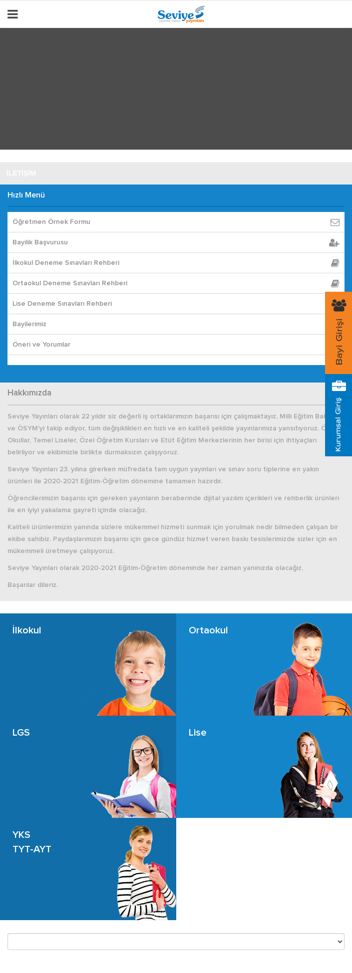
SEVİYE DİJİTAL (32, 150)
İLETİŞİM (21, 173)
